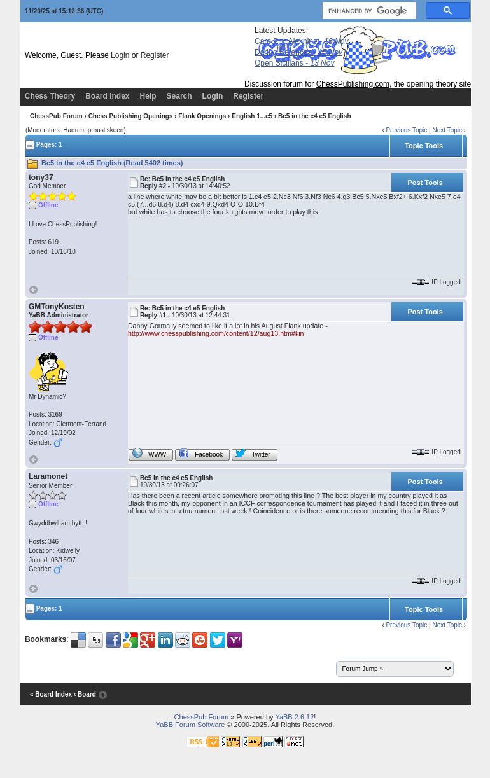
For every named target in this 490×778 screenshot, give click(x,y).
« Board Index (51, 694)
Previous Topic (406, 130)
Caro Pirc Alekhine (301, 41)
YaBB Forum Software (190, 724)
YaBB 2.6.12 (294, 717)
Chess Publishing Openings (130, 116)
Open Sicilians (294, 63)
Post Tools (424, 182)
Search (179, 96)
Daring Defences (298, 52)
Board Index (107, 96)
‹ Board (85, 694)
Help (148, 96)
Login (120, 55)
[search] (368, 11)
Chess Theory (50, 96)
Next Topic (447, 130)
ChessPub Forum (56, 116)
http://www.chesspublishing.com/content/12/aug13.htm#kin (216, 333)
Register (155, 55)
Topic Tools (424, 145)
